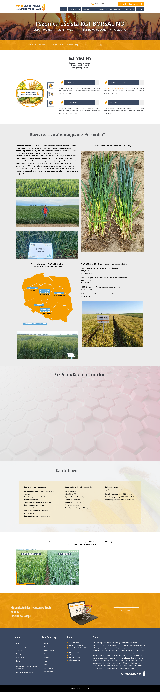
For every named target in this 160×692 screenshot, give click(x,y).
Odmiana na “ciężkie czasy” (114, 88)
